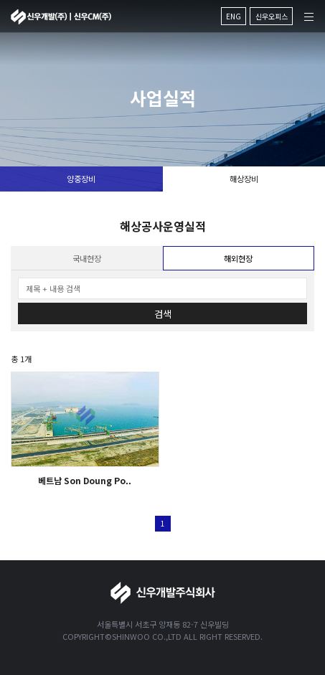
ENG (233, 16)
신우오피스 (271, 16)
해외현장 (238, 258)
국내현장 (86, 258)
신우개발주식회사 (61, 16)
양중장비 (81, 178)
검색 (162, 314)
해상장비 (244, 178)
